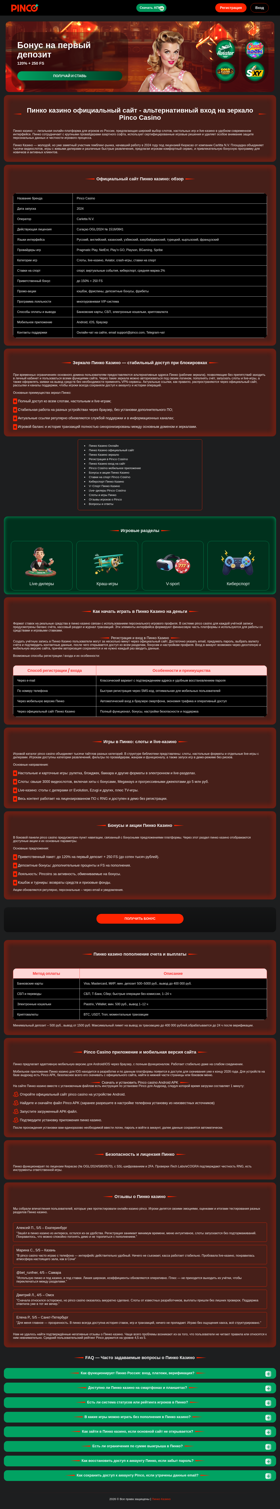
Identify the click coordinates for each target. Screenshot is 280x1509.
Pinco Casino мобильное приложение (115, 468)
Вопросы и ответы (101, 504)
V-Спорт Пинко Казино (104, 486)
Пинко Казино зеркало (104, 455)
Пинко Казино (161, 1499)
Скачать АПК (148, 8)
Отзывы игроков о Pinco (105, 499)
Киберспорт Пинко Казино (106, 481)
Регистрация (231, 8)
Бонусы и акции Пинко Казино (109, 472)
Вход (259, 8)
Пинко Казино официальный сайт (111, 450)
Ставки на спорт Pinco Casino (109, 477)
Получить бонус (140, 918)
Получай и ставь (69, 75)
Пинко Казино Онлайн (104, 446)
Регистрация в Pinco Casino (108, 459)
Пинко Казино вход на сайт (107, 464)
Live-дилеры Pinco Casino (107, 490)
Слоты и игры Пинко (102, 495)
